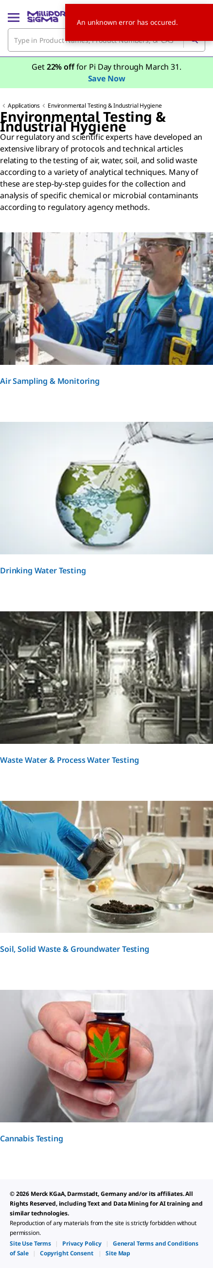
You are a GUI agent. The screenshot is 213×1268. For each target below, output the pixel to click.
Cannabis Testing (31, 1138)
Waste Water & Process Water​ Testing (69, 760)
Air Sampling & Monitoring (50, 381)
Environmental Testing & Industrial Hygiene (104, 105)
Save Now (106, 78)
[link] (30, 1243)
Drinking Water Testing (43, 570)
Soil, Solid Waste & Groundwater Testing (74, 949)
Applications (24, 105)
